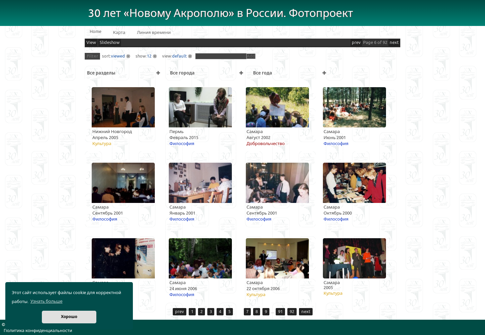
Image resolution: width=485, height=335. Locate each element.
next (394, 42)
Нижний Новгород (112, 131)
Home (95, 31)
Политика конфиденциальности (38, 330)
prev (356, 42)
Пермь (176, 131)
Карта (119, 32)
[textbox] (220, 56)
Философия (181, 143)
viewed (118, 56)
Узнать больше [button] (46, 301)
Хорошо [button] (69, 317)
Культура (101, 143)
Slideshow (110, 42)
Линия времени (154, 32)
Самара (254, 131)
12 (149, 56)
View (91, 42)
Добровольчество (265, 143)
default (179, 56)
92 (292, 311)
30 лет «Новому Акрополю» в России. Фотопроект (220, 13)
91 (280, 311)
